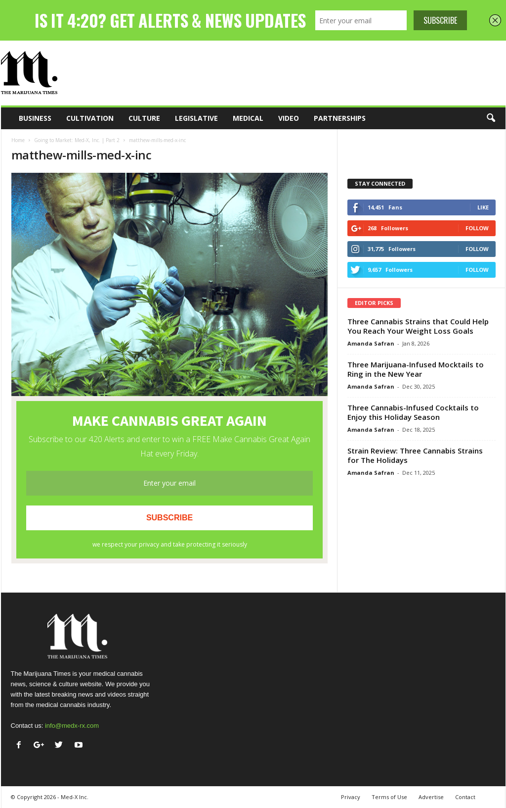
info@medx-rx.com (72, 725)
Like (483, 207)
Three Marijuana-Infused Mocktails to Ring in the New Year (415, 369)
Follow (477, 228)
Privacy (350, 797)
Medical (248, 118)
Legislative (196, 118)
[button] (491, 118)
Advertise (431, 797)
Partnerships (340, 118)
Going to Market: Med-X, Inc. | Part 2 (77, 140)
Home (18, 140)
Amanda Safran (370, 343)
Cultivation (90, 118)
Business (35, 118)
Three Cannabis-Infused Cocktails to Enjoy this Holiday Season (413, 412)
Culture (144, 118)
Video (288, 118)
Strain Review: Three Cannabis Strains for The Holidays (415, 455)
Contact (465, 797)
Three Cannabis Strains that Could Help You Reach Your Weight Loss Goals (418, 326)
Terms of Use (389, 797)
